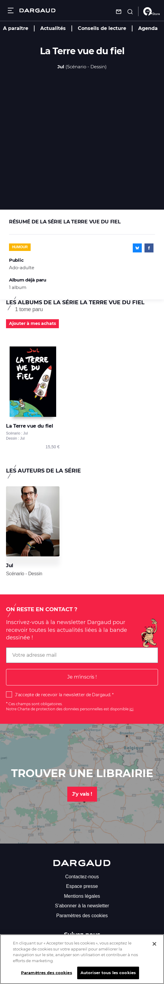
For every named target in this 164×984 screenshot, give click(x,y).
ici (131, 709)
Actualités (53, 28)
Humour (20, 247)
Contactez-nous (82, 876)
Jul (60, 66)
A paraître (15, 28)
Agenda (148, 28)
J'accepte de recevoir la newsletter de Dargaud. (63, 694)
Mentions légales (82, 896)
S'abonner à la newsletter (82, 905)
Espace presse (82, 886)
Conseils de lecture (102, 28)
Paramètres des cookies (82, 915)
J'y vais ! (82, 794)
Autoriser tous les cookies (108, 976)
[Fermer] (154, 947)
